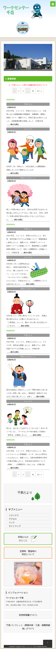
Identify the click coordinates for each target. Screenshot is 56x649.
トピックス (28, 129)
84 (11, 107)
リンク (12, 522)
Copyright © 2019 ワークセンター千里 (25, 646)
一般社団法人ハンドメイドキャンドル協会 (26, 564)
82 (11, 338)
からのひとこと (28, 178)
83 (11, 232)
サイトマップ (15, 526)
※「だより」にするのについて (28, 85)
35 (33, 91)
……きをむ (13, 124)
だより (28, 104)
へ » (39, 91)
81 (11, 447)
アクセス (13, 519)
